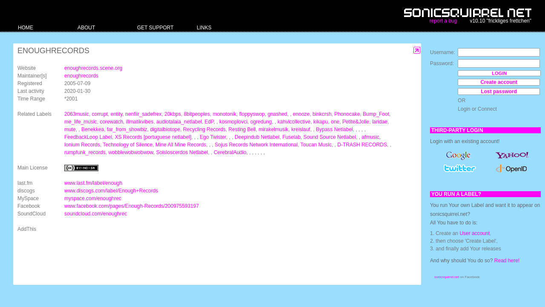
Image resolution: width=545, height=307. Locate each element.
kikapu (320, 122)
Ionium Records (82, 145)
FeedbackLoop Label (88, 137)
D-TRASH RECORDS (362, 145)
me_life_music (80, 122)
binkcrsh (322, 114)
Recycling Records (204, 129)
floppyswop (252, 114)
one (335, 122)
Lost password (499, 92)
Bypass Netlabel (334, 129)
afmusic (370, 137)
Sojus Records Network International (256, 145)
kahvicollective (294, 122)
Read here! (506, 261)
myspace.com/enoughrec (92, 198)
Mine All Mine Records (180, 145)
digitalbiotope (165, 129)
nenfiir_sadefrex (143, 114)
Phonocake (347, 114)
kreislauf (300, 129)
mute (70, 129)
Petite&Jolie (355, 122)
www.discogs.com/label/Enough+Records (111, 191)
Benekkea (92, 129)
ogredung (261, 122)
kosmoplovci (233, 122)
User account (474, 233)
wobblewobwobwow (130, 152)
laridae (379, 122)
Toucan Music (316, 145)
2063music (76, 114)
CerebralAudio (230, 152)
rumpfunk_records (85, 152)
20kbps (172, 114)
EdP (209, 122)
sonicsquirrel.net (446, 277)
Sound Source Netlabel (330, 137)
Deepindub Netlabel (257, 137)
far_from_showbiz (127, 129)
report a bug (443, 21)
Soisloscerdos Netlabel (182, 152)
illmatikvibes (140, 122)
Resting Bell (242, 129)
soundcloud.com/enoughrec (95, 214)
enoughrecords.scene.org (93, 68)
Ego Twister (213, 137)
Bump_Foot (376, 114)
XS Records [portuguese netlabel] (153, 137)
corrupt (100, 114)
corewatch (111, 122)
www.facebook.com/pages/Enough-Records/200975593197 (131, 206)
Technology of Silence (128, 145)
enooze (301, 114)
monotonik (224, 114)
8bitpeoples (197, 114)
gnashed (277, 114)
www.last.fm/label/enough (93, 183)
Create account (498, 82)
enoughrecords (81, 76)
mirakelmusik (273, 129)
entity (117, 114)
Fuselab (291, 137)
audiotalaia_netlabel (179, 122)
